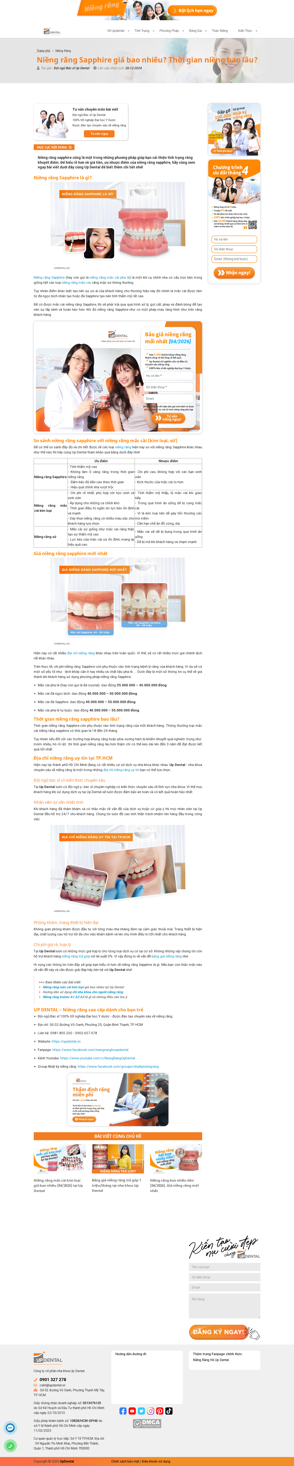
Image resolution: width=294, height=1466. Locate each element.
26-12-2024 (133, 68)
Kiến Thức (245, 31)
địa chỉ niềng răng (81, 653)
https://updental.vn (66, 1041)
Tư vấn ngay (99, 134)
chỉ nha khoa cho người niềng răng (97, 992)
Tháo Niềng (220, 31)
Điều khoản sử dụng (156, 1461)
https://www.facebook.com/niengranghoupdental (90, 1050)
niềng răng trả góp (76, 956)
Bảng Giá (195, 31)
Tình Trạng (142, 31)
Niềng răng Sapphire (49, 277)
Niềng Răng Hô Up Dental (211, 1360)
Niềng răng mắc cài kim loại (63, 987)
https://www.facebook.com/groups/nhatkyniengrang (118, 1066)
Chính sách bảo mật (125, 1461)
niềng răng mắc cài (76, 283)
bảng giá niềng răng (167, 956)
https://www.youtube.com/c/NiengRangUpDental (97, 1058)
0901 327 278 (53, 1379)
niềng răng (123, 447)
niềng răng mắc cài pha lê (109, 277)
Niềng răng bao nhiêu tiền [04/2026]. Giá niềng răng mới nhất (174, 1185)
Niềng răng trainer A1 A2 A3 (63, 997)
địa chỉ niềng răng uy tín (121, 770)
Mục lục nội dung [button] (54, 147)
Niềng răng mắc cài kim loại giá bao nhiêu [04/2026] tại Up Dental (58, 1185)
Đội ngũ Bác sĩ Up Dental (71, 68)
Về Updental (115, 31)
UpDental (67, 1461)
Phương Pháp (169, 31)
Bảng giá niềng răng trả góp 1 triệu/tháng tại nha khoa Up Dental (116, 1185)
